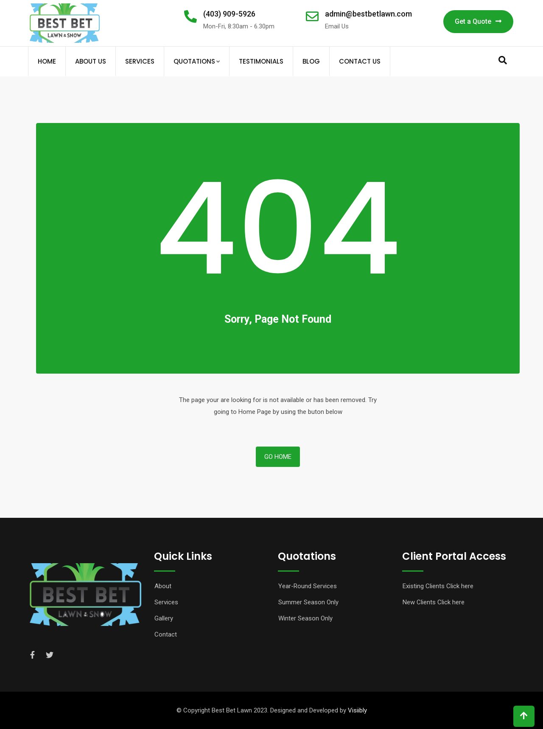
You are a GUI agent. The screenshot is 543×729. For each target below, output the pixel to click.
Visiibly (357, 710)
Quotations (194, 61)
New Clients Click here (434, 602)
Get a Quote (478, 21)
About (162, 586)
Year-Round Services (307, 586)
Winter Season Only (305, 618)
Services (139, 61)
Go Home (277, 457)
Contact (165, 634)
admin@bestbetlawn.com (368, 13)
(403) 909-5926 (229, 13)
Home (47, 61)
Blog (311, 61)
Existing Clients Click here (438, 586)
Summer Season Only (308, 602)
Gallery (163, 618)
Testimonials (261, 61)
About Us (90, 61)
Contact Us (360, 61)
